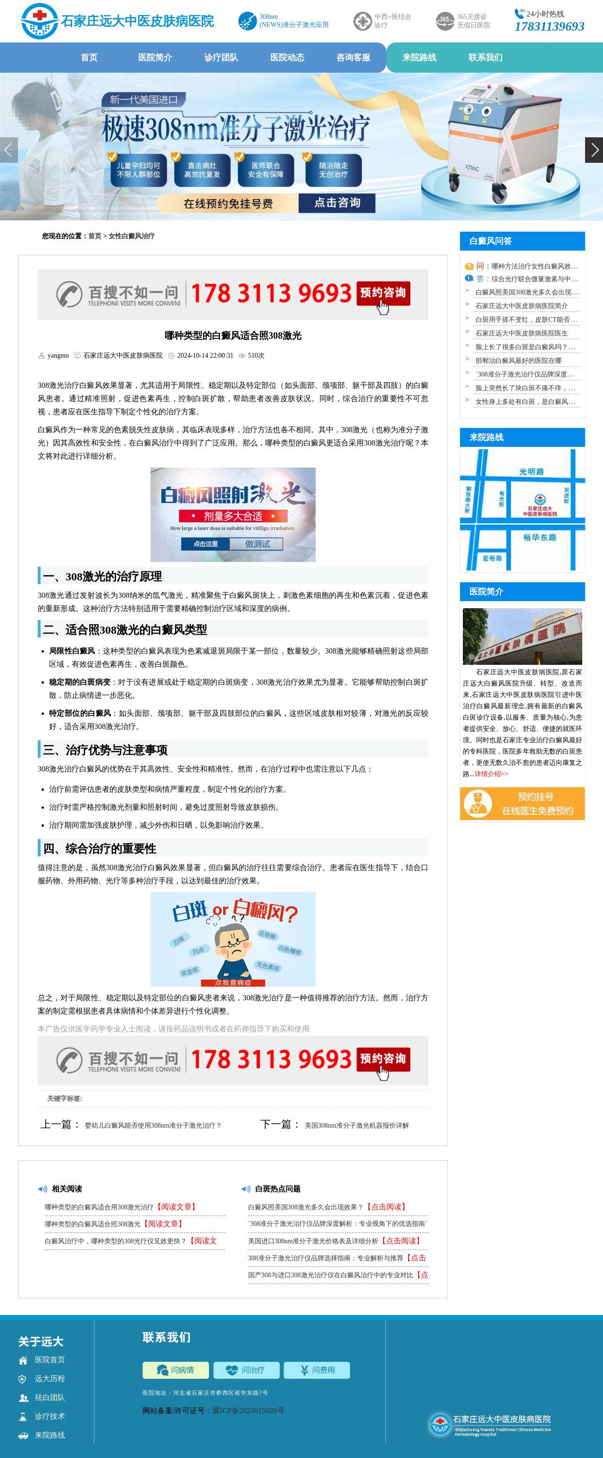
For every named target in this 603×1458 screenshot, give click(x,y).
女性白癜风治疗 (132, 236)
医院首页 (41, 1359)
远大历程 (41, 1378)
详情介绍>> (492, 774)
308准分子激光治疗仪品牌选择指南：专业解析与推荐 (337, 1260)
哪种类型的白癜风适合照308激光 (115, 1224)
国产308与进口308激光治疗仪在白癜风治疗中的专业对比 (338, 1277)
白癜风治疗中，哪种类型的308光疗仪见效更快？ (131, 1243)
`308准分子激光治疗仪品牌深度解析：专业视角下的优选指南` (337, 1226)
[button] (594, 150)
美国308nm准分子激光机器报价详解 (357, 1125)
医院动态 (287, 57)
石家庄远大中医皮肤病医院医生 (522, 333)
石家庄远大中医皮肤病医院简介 (522, 306)
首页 (89, 57)
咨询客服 (353, 57)
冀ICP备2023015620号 (248, 1411)
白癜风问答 (490, 241)
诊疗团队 (221, 57)
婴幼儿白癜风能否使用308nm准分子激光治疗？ (153, 1125)
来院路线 (419, 57)
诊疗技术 (41, 1416)
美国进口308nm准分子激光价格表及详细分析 (336, 1241)
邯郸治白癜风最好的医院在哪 (518, 360)
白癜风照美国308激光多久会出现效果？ (328, 1207)
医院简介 (155, 57)
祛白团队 (41, 1397)
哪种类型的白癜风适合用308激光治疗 (122, 1207)
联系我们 (485, 57)
